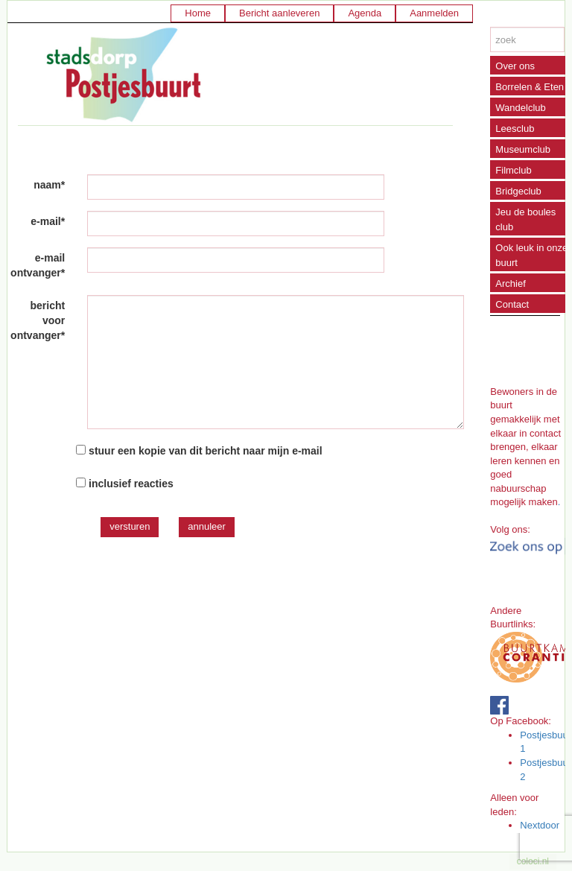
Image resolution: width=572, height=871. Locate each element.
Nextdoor (539, 825)
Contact (512, 304)
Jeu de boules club (525, 219)
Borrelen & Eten (529, 86)
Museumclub (522, 149)
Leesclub (514, 128)
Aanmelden (434, 13)
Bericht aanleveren (279, 13)
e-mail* (48, 221)
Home (198, 13)
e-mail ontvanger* (37, 265)
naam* (49, 185)
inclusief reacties (131, 484)
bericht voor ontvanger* (37, 320)
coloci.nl (533, 861)
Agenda (364, 13)
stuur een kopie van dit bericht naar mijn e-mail (205, 451)
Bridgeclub (518, 191)
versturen (129, 526)
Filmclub (513, 170)
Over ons (515, 66)
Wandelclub (520, 107)
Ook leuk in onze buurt (531, 255)
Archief (510, 283)
